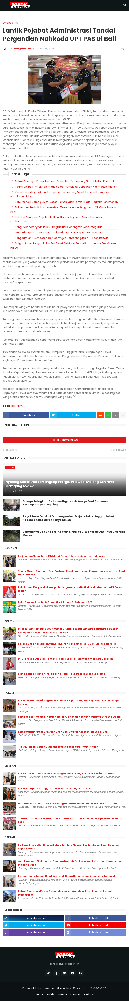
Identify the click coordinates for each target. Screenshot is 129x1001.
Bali (17, 22)
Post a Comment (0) (64, 440)
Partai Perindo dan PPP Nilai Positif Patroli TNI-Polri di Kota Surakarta (61, 673)
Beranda (8, 22)
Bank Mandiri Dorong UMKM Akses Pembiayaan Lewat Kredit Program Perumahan (66, 202)
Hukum (62, 994)
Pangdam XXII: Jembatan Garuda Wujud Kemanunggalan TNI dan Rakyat (61, 238)
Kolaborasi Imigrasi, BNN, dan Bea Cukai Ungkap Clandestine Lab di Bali (63, 731)
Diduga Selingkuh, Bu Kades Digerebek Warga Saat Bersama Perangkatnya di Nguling (65, 503)
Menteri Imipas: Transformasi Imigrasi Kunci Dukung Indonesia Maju (58, 232)
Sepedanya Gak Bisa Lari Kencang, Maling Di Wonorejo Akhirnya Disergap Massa (74, 533)
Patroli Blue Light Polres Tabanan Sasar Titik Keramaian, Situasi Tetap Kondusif (64, 181)
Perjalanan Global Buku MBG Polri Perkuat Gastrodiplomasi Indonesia (61, 556)
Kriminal (75, 994)
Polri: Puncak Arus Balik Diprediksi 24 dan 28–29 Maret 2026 (55, 602)
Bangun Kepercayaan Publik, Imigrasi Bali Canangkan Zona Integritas (58, 227)
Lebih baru (11, 450)
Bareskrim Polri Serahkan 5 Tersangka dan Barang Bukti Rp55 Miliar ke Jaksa (66, 773)
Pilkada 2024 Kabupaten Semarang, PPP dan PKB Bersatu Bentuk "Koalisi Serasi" (68, 643)
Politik (50, 994)
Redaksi (89, 994)
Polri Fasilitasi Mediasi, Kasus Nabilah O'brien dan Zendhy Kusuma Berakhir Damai (69, 716)
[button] (4, 5)
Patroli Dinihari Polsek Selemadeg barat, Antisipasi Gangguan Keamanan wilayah (66, 187)
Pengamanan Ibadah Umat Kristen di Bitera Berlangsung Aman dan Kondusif (66, 876)
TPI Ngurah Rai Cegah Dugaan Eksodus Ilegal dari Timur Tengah (58, 746)
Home (39, 994)
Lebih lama (117, 450)
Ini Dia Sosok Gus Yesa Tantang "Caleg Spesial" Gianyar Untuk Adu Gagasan (65, 658)
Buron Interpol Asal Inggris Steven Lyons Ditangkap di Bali (54, 788)
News (20, 406)
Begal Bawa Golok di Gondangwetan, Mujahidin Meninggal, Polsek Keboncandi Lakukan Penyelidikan (69, 518)
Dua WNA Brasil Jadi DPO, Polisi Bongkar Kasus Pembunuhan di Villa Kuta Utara (67, 803)
